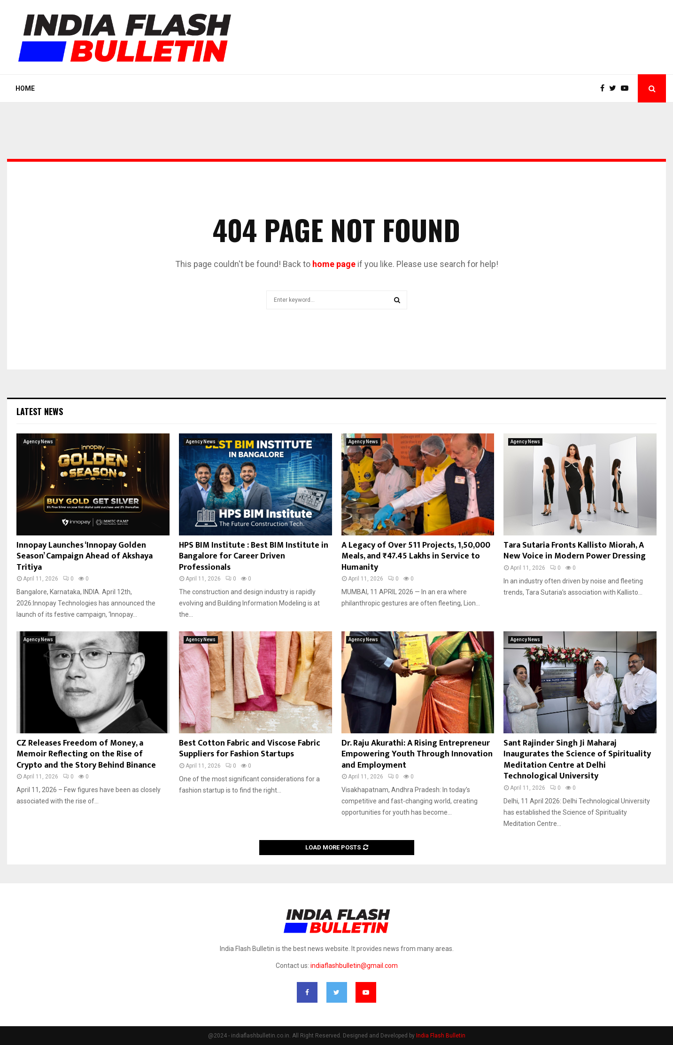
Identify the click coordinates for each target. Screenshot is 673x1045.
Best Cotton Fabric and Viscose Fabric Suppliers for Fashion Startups (249, 748)
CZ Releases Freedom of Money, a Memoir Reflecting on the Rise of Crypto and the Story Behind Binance (86, 754)
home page (334, 264)
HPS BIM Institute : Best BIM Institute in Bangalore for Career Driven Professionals (253, 556)
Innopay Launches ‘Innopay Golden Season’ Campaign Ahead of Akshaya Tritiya (84, 556)
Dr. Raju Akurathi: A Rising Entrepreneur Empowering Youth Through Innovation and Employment (417, 754)
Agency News (38, 441)
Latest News (39, 411)
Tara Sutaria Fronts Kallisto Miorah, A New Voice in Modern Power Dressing (574, 550)
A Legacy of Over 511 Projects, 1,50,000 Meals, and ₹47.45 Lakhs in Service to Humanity (415, 556)
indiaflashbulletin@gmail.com (354, 965)
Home (25, 88)
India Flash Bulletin (440, 1035)
